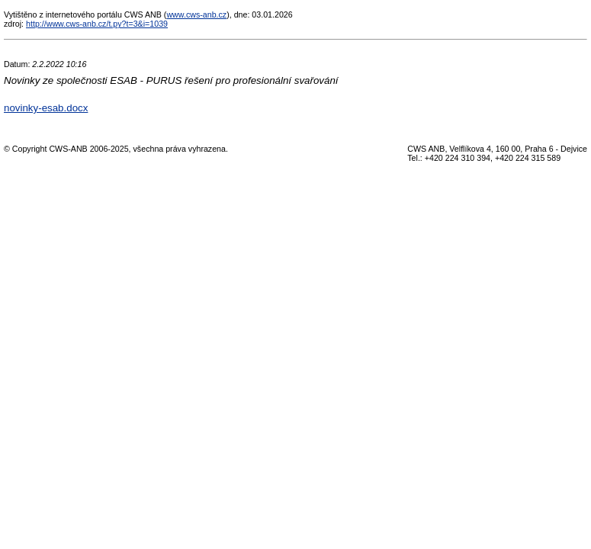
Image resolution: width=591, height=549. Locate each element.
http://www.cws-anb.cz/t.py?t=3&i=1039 (97, 23)
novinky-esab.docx (46, 108)
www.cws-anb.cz (196, 14)
